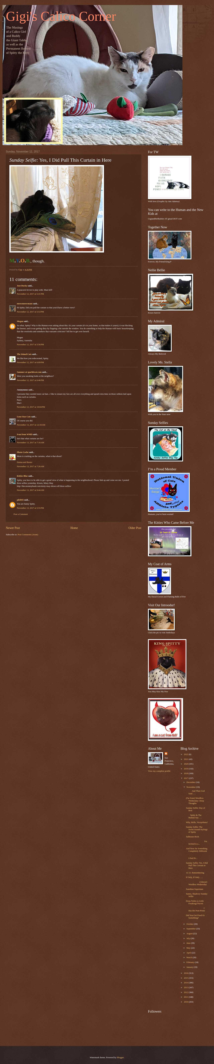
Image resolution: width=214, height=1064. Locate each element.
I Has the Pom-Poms (195, 909)
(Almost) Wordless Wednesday (196, 883)
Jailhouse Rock (192, 837)
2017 (186, 778)
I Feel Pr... (197, 857)
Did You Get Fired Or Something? (195, 916)
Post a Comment (21, 514)
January (190, 967)
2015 (186, 978)
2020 (186, 764)
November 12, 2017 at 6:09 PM (30, 362)
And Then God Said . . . (195, 792)
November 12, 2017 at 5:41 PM (30, 294)
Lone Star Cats (24, 417)
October (190, 924)
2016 (186, 973)
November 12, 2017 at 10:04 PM (31, 407)
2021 (186, 759)
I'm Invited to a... (196, 842)
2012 (186, 992)
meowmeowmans (25, 303)
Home (74, 528)
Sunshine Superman (194, 889)
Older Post (134, 528)
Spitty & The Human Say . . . (194, 816)
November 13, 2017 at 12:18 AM (31, 425)
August (189, 933)
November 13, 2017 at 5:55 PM (30, 508)
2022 (186, 754)
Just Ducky (22, 286)
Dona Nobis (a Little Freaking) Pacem (195, 902)
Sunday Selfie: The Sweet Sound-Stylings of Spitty (196, 829)
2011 (186, 997)
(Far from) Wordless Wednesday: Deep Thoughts (195, 800)
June (188, 943)
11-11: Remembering (195, 873)
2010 (186, 1002)
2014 (186, 982)
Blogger (120, 1057)
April (188, 953)
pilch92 (20, 500)
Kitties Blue (22, 476)
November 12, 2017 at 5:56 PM (30, 344)
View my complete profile (159, 771)
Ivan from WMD (24, 434)
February (190, 962)
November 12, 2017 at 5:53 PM (30, 312)
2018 (186, 773)
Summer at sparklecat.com (29, 372)
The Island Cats (24, 354)
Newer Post (13, 528)
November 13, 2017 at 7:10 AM (30, 442)
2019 (186, 769)
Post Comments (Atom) (28, 534)
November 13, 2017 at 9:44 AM (30, 490)
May (188, 948)
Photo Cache (23, 452)
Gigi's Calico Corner (61, 16)
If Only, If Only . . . (194, 877)
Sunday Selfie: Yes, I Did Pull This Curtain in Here (197, 865)
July (188, 938)
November (191, 787)
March (189, 957)
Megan (20, 321)
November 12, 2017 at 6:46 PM (30, 380)
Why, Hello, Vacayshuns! (197, 822)
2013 (186, 987)
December (191, 782)
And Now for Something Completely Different (196, 849)
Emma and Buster (24, 462)
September (191, 929)
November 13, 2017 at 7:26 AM (30, 466)
